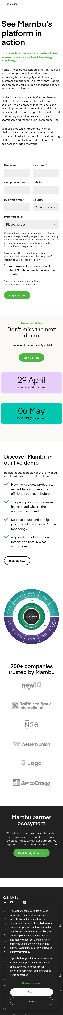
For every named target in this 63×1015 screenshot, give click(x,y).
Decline (31, 1001)
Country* (38, 199)
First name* (11, 165)
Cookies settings (31, 983)
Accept (31, 992)
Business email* (14, 199)
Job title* (38, 182)
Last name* (40, 165)
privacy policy (42, 239)
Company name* (15, 182)
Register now (17, 295)
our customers (21, 844)
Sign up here (32, 357)
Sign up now (17, 560)
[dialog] (31, 957)
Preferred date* (13, 216)
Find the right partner (31, 853)
